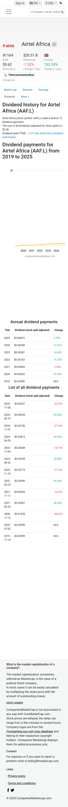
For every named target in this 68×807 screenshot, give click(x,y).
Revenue (27, 89)
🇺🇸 (34, 3)
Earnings (43, 89)
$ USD (50, 3)
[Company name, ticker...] (47, 11)
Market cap (10, 89)
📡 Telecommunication (19, 75)
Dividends (9, 96)
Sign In (20, 3)
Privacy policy (17, 776)
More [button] (24, 96)
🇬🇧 (46, 55)
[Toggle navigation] (9, 11)
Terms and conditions (22, 783)
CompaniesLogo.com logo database (29, 731)
